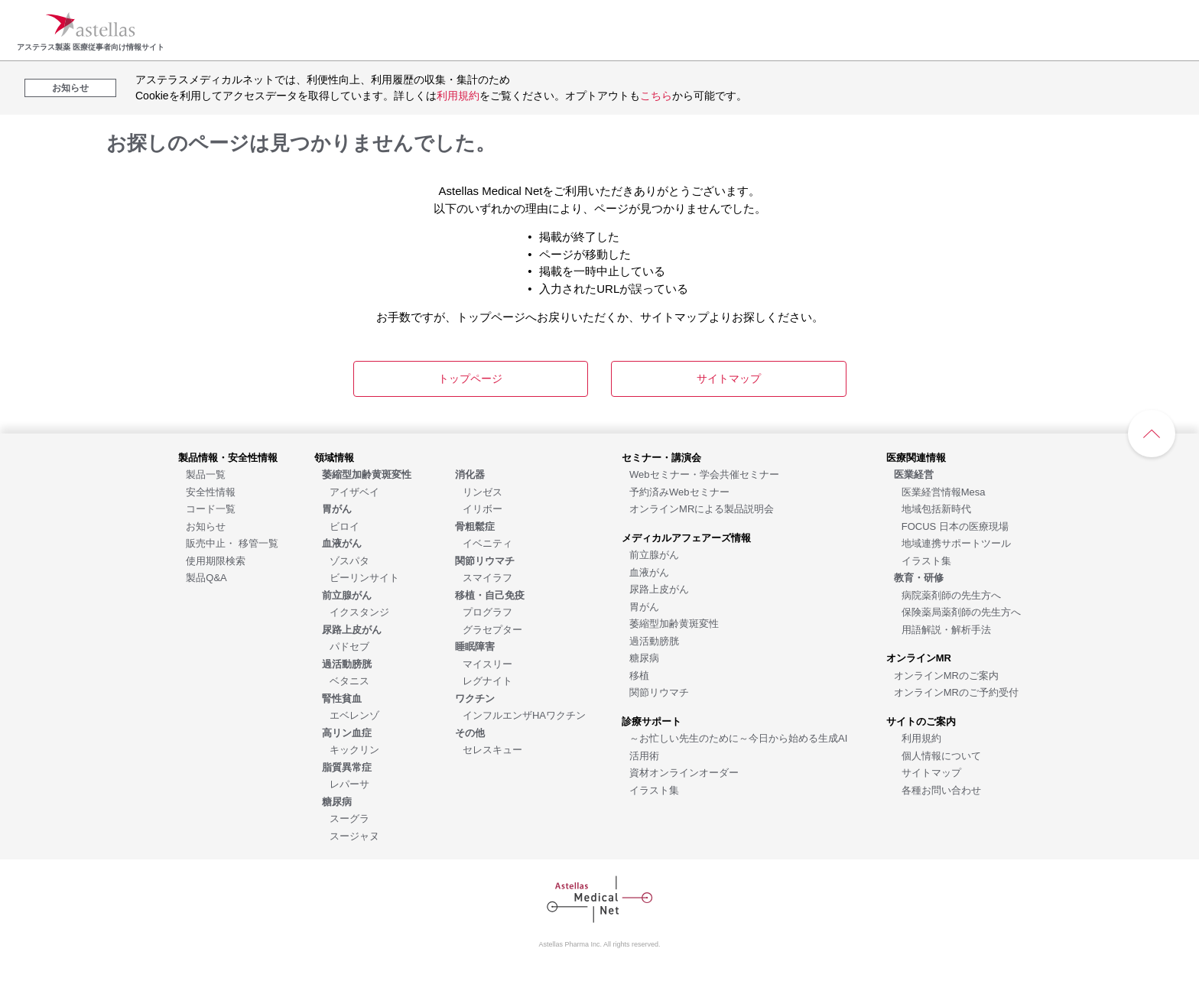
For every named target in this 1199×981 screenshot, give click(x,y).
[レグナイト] (487, 680)
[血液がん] (649, 571)
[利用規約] (921, 737)
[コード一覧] (211, 508)
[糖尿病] (644, 657)
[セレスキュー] (492, 748)
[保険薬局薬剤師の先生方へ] (961, 611)
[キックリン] (354, 748)
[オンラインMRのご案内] (946, 674)
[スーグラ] (349, 817)
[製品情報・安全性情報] (228, 456)
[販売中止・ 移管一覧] (232, 542)
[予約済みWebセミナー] (679, 491)
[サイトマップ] (931, 771)
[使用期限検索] (215, 560)
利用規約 (458, 95)
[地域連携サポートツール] (956, 542)
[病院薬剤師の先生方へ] (951, 594)
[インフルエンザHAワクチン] (524, 714)
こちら (656, 95)
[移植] (639, 674)
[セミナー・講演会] (661, 456)
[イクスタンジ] (359, 611)
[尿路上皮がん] (659, 588)
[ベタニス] (349, 680)
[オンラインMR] (918, 657)
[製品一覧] (206, 473)
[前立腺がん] (654, 553)
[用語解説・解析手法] (946, 628)
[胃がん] (644, 605)
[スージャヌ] (354, 835)
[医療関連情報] (916, 456)
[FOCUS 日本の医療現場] (955, 525)
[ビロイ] (344, 525)
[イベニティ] (487, 542)
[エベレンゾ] (354, 714)
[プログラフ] (487, 611)
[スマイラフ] (487, 576)
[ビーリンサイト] (364, 576)
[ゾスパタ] (349, 560)
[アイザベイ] (354, 491)
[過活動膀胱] (654, 640)
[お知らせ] (206, 525)
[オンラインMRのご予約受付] (956, 691)
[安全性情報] (211, 491)
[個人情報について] (941, 755)
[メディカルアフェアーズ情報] (686, 537)
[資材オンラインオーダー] (684, 771)
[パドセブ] (349, 645)
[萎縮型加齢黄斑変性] (674, 622)
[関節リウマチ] (659, 691)
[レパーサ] (349, 783)
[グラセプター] (492, 628)
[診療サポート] (651, 720)
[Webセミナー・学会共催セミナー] (704, 473)
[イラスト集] (654, 789)
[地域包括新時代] (936, 508)
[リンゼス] (482, 491)
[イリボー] (482, 508)
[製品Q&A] (206, 576)
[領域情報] (334, 456)
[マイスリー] (487, 663)
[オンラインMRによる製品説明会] (701, 508)
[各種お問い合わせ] (941, 789)
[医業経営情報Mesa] (944, 491)
